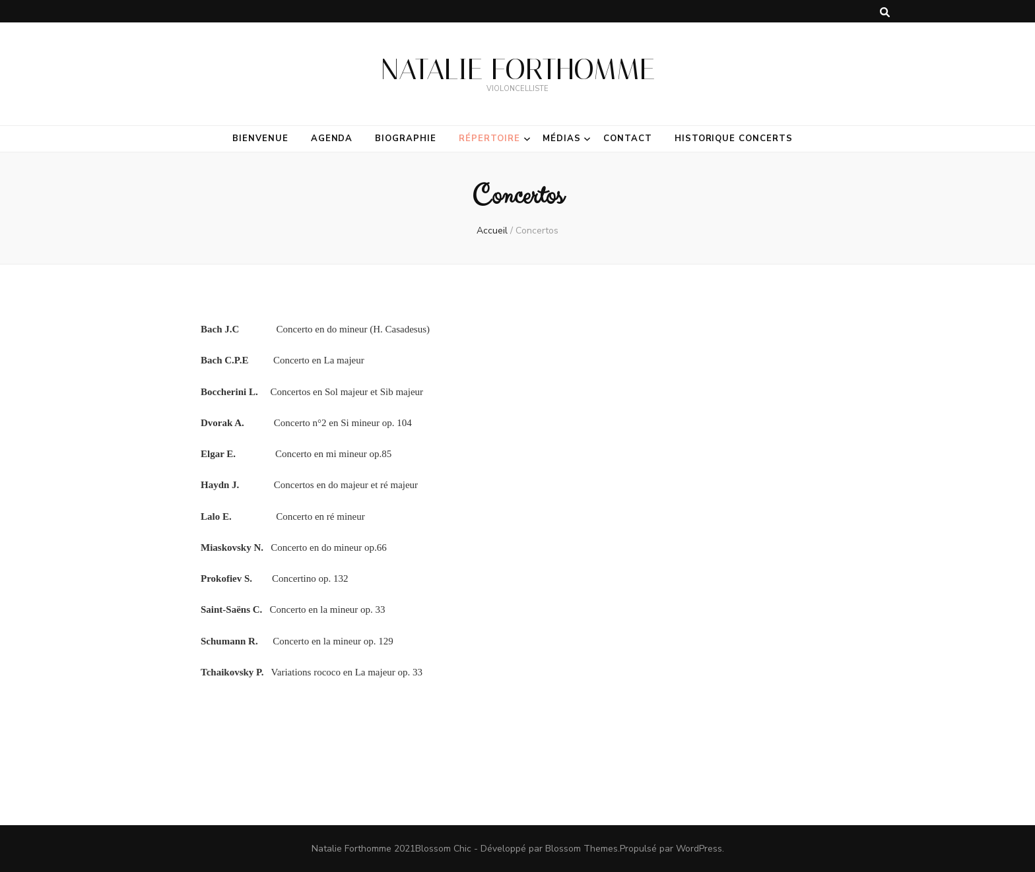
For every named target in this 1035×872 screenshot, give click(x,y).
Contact (627, 138)
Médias (562, 138)
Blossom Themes (581, 848)
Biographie (405, 138)
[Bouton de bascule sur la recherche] (885, 12)
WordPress (699, 848)
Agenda (332, 138)
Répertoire (489, 138)
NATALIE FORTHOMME (518, 69)
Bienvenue (260, 138)
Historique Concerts (734, 138)
